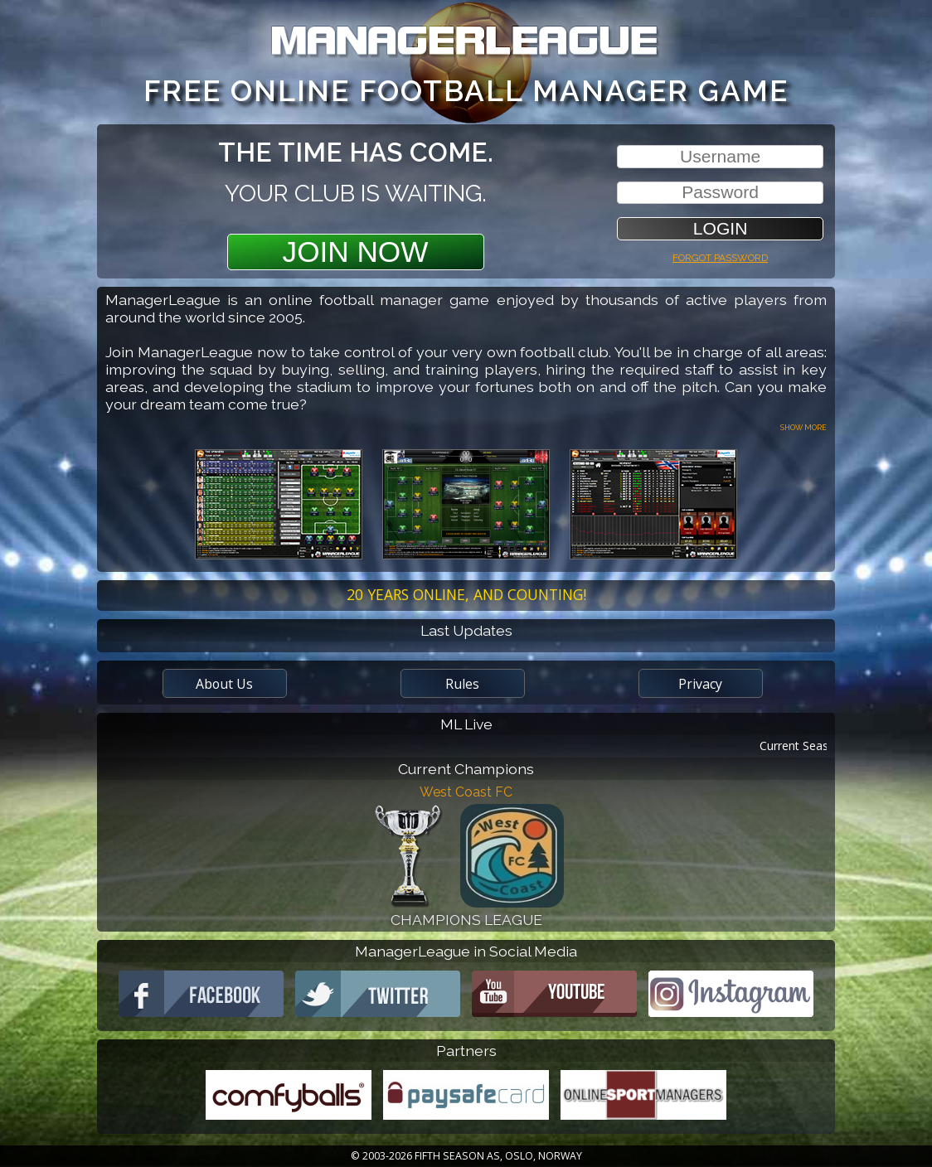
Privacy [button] (700, 684)
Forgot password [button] (720, 255)
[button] (720, 228)
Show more (803, 426)
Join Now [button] (356, 251)
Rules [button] (462, 684)
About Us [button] (224, 684)
